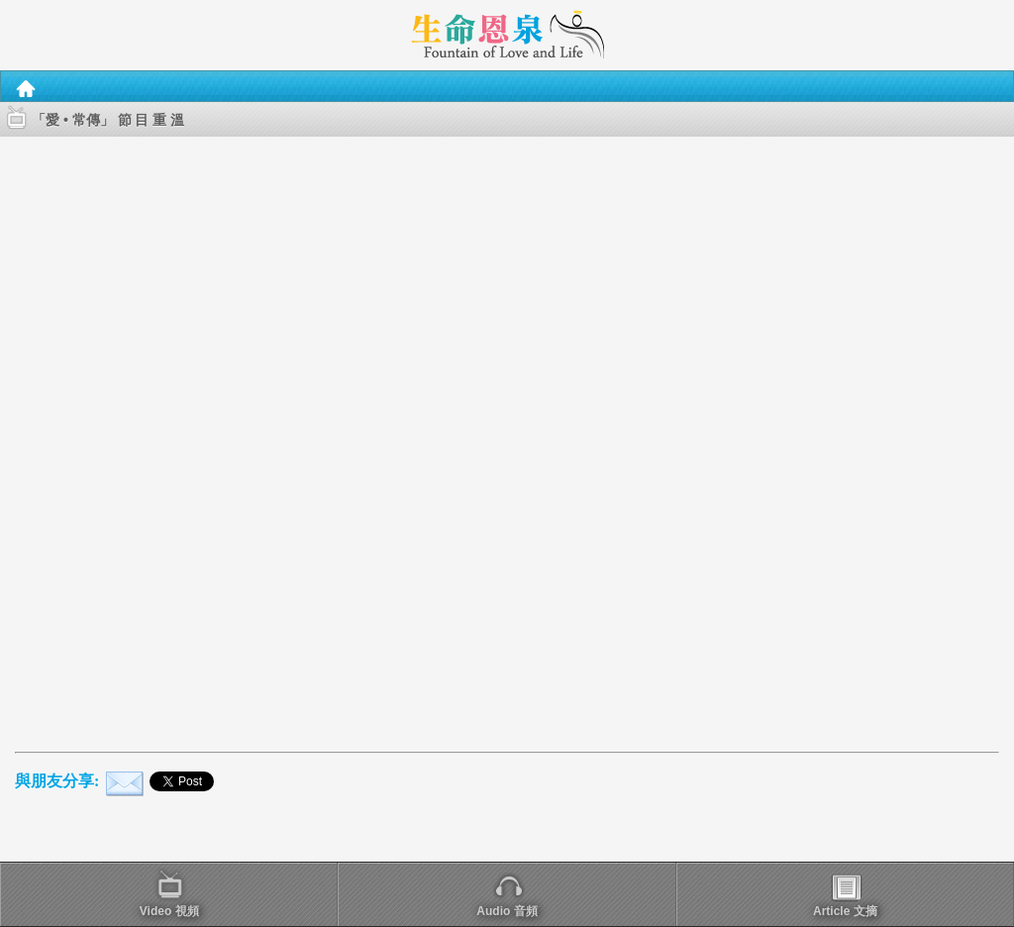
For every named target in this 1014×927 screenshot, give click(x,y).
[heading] (507, 34)
